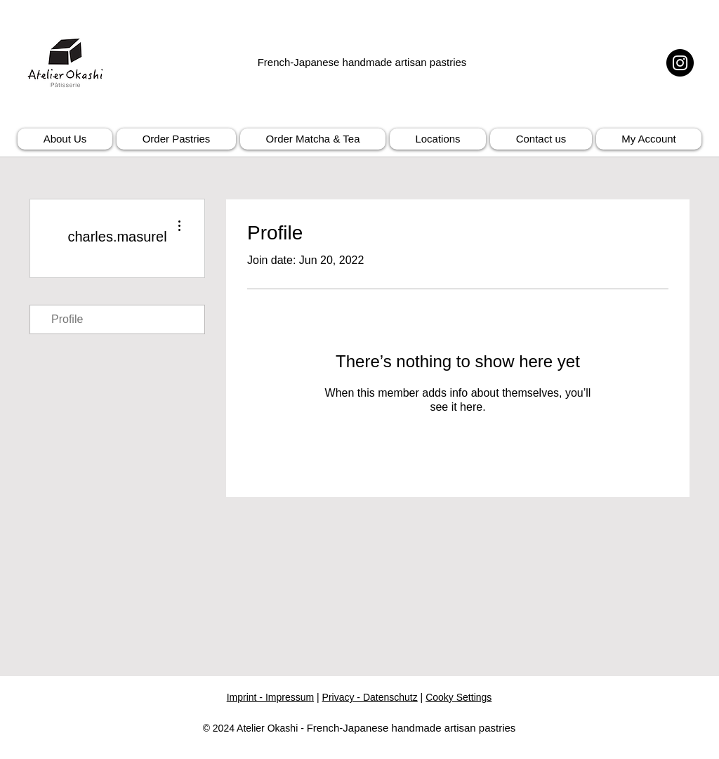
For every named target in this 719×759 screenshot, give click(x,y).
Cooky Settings (459, 697)
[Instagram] (680, 63)
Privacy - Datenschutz (370, 697)
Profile (67, 319)
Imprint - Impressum (270, 697)
